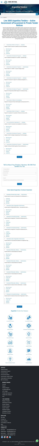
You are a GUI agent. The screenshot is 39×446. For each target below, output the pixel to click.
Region (4, 386)
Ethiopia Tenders (6, 406)
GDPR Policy (4, 426)
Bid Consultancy (4, 379)
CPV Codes (5, 391)
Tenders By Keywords (7, 393)
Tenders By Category (7, 394)
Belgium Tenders (6, 400)
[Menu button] (2, 2)
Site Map (3, 417)
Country (4, 384)
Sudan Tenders (5, 407)
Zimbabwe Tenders (6, 411)
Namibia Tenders (6, 409)
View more (19, 156)
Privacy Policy (22, 444)
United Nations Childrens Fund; (12, 100)
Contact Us (3, 419)
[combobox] (19, 173)
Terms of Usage (16, 444)
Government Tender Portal (7, 376)
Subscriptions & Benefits (6, 378)
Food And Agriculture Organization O (13, 122)
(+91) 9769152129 (11, 433)
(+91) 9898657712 (11, 434)
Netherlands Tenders (7, 402)
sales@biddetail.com (11, 429)
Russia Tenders (5, 404)
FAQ (3, 396)
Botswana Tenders (6, 413)
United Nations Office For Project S (13, 44)
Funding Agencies (6, 389)
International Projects (5, 371)
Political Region (5, 387)
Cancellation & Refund (6, 422)
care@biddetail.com (11, 431)
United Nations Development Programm (13, 55)
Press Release (4, 421)
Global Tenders (4, 369)
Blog (2, 424)
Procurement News (5, 374)
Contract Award (4, 372)
